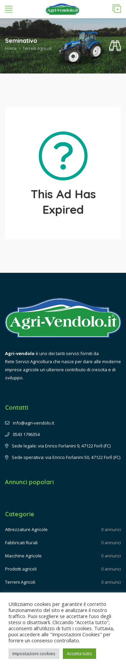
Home (11, 48)
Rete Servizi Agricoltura (28, 361)
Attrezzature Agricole (26, 529)
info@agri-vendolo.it (29, 423)
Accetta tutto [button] (79, 653)
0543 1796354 (22, 434)
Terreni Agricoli (37, 48)
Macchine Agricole (23, 556)
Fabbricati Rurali (21, 543)
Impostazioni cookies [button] (33, 653)
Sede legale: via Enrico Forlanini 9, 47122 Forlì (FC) (58, 446)
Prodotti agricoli (21, 569)
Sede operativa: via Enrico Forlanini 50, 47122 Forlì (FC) (62, 457)
